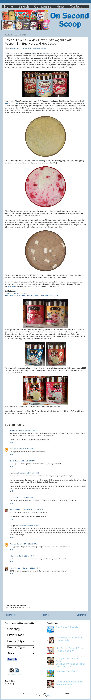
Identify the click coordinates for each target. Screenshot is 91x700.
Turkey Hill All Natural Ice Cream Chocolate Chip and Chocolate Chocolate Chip (71, 662)
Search (23, 6)
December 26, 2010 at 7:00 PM (25, 461)
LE (10, 497)
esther (12, 556)
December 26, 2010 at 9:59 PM (28, 473)
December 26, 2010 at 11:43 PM (22, 497)
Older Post (81, 615)
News (60, 6)
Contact (76, 6)
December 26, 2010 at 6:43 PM (23, 449)
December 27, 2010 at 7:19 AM (33, 509)
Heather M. (13, 430)
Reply (11, 442)
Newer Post (10, 615)
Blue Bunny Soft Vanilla (67, 627)
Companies (42, 6)
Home (8, 6)
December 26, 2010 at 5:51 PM (28, 430)
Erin (11, 449)
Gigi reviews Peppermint (30, 295)
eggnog (24, 48)
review (43, 48)
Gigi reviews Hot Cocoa (49, 295)
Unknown (13, 544)
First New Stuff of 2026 (67, 671)
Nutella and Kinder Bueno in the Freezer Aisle (69, 683)
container (13, 48)
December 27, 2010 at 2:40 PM (27, 544)
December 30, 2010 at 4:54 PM (25, 556)
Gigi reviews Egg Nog (12, 295)
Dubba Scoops (15, 509)
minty (29, 48)
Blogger (49, 696)
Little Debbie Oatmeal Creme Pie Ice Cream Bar (70, 649)
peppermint (36, 48)
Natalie (12, 461)
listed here (11, 286)
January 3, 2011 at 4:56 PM (32, 568)
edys (18, 48)
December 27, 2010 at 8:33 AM (29, 526)
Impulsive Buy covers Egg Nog (16, 293)
